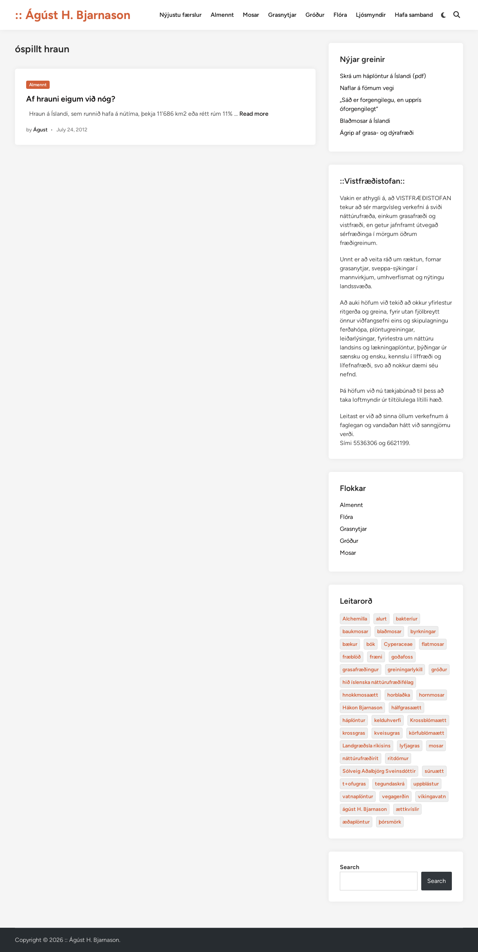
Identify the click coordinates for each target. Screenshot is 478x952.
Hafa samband (414, 14)
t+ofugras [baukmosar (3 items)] (354, 784)
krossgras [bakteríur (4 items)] (353, 733)
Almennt (222, 14)
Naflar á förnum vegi (367, 87)
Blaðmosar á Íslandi (365, 120)
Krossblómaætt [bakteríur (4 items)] (428, 720)
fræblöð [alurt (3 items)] (351, 657)
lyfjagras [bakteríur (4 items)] (410, 746)
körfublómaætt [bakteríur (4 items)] (426, 733)
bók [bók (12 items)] (370, 644)
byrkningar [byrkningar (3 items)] (423, 631)
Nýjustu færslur (180, 14)
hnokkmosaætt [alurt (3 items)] (360, 695)
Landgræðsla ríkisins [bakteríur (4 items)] (366, 746)
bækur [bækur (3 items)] (349, 644)
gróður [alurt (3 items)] (439, 669)
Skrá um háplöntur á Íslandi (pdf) (383, 76)
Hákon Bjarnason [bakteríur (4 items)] (362, 707)
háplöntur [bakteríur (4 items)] (353, 720)
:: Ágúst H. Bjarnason (72, 15)
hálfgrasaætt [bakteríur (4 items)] (406, 707)
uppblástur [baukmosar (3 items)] (426, 784)
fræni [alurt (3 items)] (376, 657)
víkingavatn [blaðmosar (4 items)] (432, 796)
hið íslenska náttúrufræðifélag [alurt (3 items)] (377, 682)
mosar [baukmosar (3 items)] (436, 746)
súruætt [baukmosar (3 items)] (434, 771)
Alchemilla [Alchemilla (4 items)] (354, 619)
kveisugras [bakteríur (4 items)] (387, 733)
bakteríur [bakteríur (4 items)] (407, 619)
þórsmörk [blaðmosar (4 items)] (390, 822)
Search (349, 867)
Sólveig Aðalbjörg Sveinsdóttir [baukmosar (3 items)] (379, 771)
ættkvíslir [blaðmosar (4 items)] (407, 809)
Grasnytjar (282, 14)
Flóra (340, 14)
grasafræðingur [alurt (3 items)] (360, 669)
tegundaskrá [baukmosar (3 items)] (389, 784)
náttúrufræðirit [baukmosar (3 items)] (360, 758)
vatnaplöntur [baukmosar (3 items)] (357, 796)
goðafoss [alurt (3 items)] (402, 657)
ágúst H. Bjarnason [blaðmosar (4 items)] (364, 809)
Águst (40, 130)
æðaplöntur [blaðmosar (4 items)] (356, 822)
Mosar (251, 14)
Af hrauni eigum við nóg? (70, 98)
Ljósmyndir (371, 14)
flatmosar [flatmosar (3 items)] (433, 644)
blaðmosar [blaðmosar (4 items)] (389, 631)
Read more (254, 113)
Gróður (315, 14)
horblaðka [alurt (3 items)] (398, 695)
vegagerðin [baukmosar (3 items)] (395, 796)
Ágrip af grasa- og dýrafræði (377, 132)
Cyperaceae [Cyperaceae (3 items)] (398, 644)
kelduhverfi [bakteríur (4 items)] (387, 720)
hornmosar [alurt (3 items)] (431, 695)
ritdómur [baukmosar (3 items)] (398, 758)
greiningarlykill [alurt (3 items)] (405, 669)
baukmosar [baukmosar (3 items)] (355, 631)
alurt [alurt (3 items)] (381, 619)
